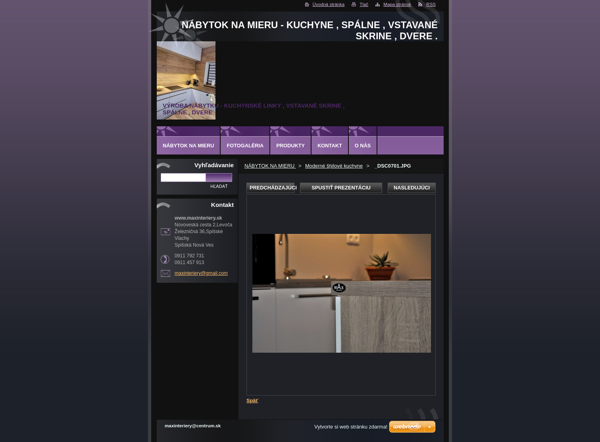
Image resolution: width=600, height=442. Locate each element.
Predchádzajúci (272, 188)
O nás (363, 146)
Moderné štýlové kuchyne (334, 166)
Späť (252, 400)
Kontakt (329, 146)
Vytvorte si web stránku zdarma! (350, 427)
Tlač (364, 4)
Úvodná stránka (329, 4)
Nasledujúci (412, 188)
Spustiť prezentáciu (341, 188)
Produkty (290, 146)
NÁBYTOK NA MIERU (270, 166)
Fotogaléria (245, 146)
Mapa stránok (397, 4)
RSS (431, 4)
